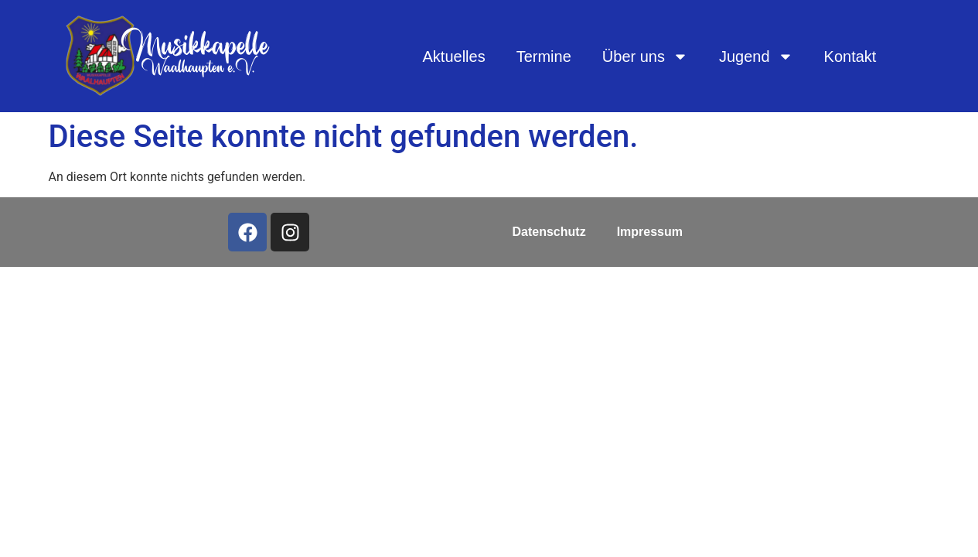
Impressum (650, 231)
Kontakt (850, 56)
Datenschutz (549, 231)
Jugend (756, 56)
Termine (543, 56)
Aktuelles (454, 56)
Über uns (645, 56)
